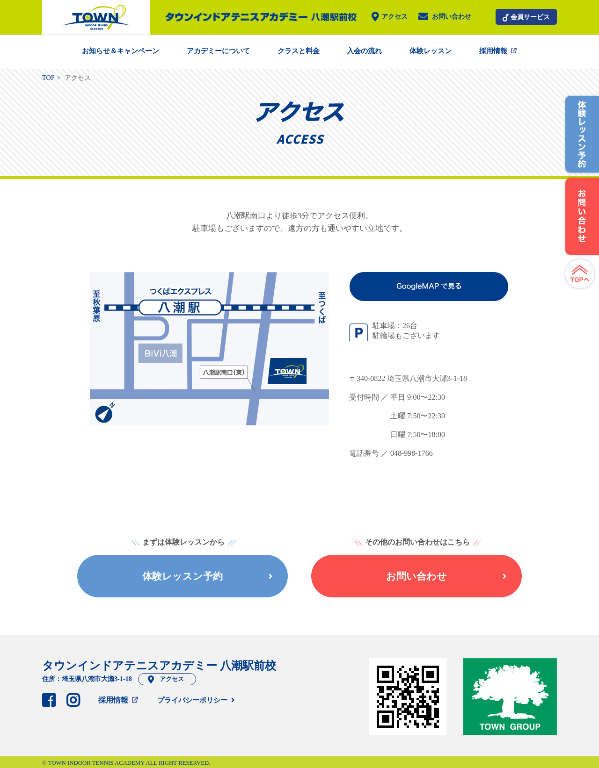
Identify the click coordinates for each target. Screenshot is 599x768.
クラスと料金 (299, 51)
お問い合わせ (451, 17)
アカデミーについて (218, 51)
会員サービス (530, 17)
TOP (48, 77)
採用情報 (493, 51)
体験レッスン (430, 51)
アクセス (394, 17)
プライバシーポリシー (192, 700)
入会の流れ (364, 51)
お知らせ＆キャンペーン (120, 51)
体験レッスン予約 (207, 576)
